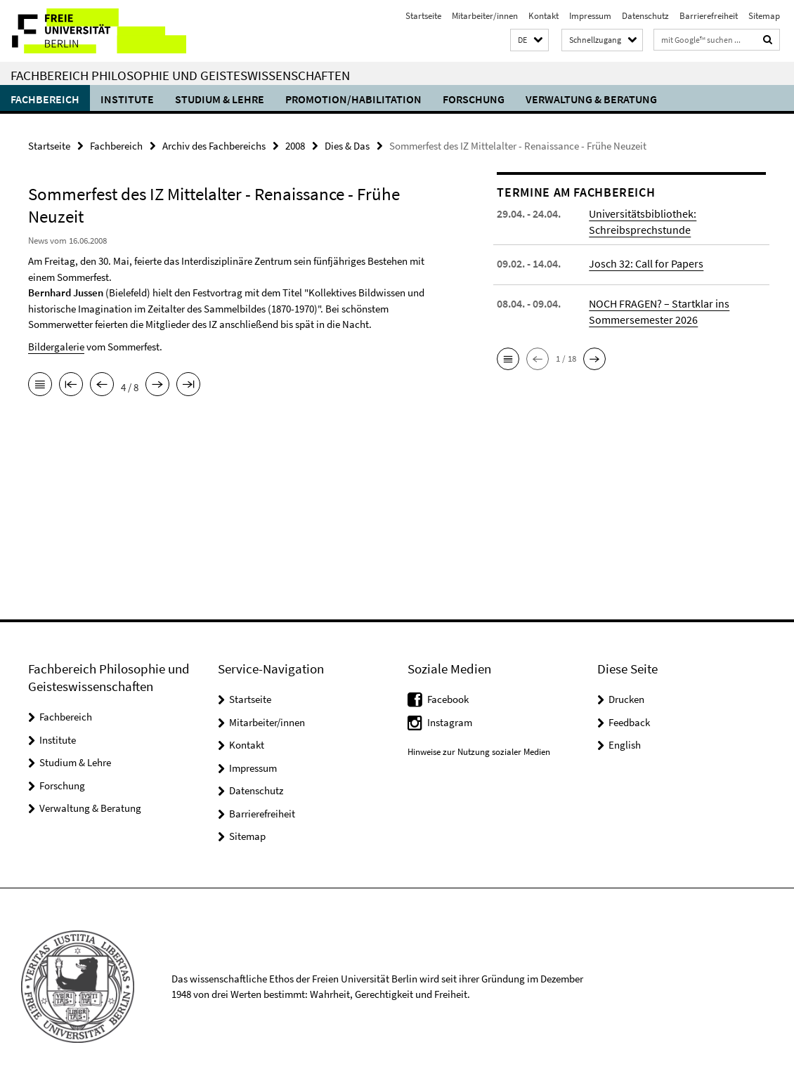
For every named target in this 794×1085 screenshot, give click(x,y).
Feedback (629, 722)
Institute (127, 99)
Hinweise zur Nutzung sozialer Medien (479, 752)
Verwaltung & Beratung (591, 99)
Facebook (448, 699)
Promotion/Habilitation (353, 99)
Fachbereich (45, 99)
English (624, 744)
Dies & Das (347, 145)
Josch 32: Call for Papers (646, 263)
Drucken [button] (626, 699)
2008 (295, 145)
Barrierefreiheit (708, 16)
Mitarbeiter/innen (485, 16)
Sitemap (764, 16)
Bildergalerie (56, 346)
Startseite (423, 16)
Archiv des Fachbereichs (214, 145)
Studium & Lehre (219, 99)
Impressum (590, 16)
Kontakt (543, 16)
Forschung (474, 99)
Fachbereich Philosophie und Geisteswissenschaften (180, 75)
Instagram (449, 722)
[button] (529, 40)
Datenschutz (645, 16)
